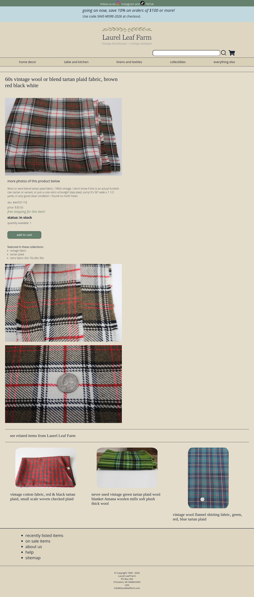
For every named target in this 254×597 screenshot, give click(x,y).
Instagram (128, 4)
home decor (27, 62)
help (29, 552)
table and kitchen (76, 62)
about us (33, 546)
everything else (224, 62)
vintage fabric (18, 250)
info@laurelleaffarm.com (127, 588)
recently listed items (44, 535)
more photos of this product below (33, 181)
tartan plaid (17, 254)
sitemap (33, 557)
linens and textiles (129, 62)
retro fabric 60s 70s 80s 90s (27, 258)
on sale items (37, 541)
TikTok (150, 4)
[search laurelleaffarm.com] (224, 53)
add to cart (24, 235)
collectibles (178, 62)
